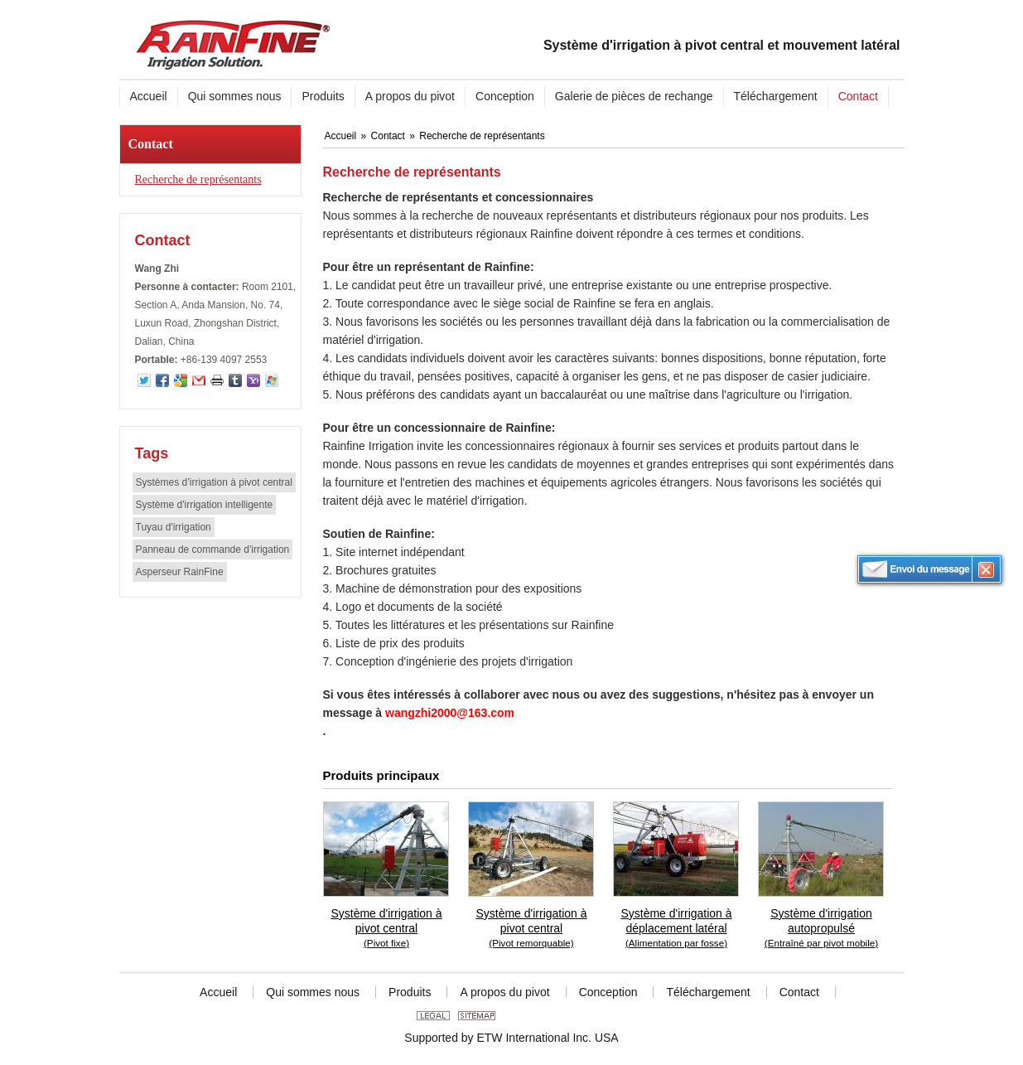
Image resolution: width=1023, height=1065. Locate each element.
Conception (608, 992)
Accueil (342, 136)
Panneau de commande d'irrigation (213, 549)
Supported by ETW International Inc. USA (511, 1037)
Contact (150, 144)
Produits (409, 992)
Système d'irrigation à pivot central (387, 929)
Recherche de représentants (198, 179)
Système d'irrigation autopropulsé (821, 929)
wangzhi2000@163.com (449, 712)
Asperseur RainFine (180, 572)
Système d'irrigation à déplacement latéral (677, 929)
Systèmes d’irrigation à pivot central (214, 482)
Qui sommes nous (312, 992)
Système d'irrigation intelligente (204, 505)
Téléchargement (708, 992)
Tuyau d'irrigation (173, 527)
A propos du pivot (504, 992)
